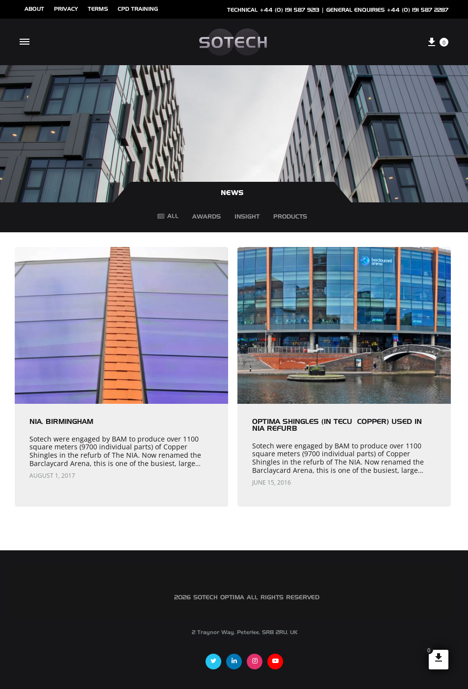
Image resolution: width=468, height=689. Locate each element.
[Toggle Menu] (24, 42)
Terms (98, 9)
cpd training (138, 9)
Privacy (66, 9)
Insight (247, 218)
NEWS (232, 193)
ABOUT (34, 9)
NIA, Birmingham (61, 421)
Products (290, 218)
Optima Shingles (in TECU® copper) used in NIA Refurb (337, 425)
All (168, 217)
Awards (206, 218)
